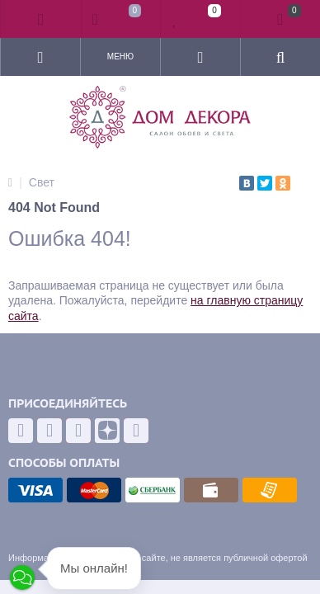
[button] (22, 577)
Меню (120, 56)
